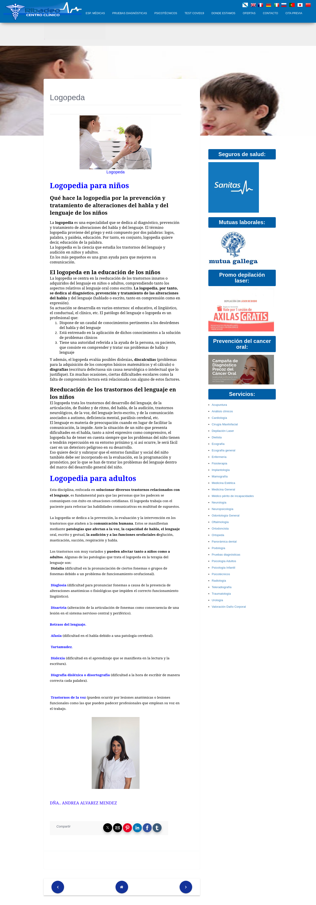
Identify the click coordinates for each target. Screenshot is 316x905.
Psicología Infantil (223, 567)
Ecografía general (223, 450)
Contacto (270, 13)
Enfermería (219, 457)
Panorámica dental (224, 541)
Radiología (219, 580)
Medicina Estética (223, 483)
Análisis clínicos (222, 411)
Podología (218, 548)
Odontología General (225, 515)
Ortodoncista (220, 528)
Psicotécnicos (165, 13)
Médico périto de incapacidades (233, 496)
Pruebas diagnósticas (129, 13)
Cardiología (219, 417)
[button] (107, 827)
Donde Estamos (223, 13)
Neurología (219, 502)
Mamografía (220, 476)
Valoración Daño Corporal (229, 606)
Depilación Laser (223, 431)
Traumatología (221, 593)
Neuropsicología (222, 509)
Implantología (221, 470)
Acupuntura (219, 404)
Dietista (217, 437)
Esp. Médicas (95, 13)
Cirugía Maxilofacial (225, 424)
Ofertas (249, 13)
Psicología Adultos (224, 561)
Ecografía (218, 444)
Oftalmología (220, 522)
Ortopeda (218, 535)
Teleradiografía (221, 587)
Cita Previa (293, 13)
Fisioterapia (219, 463)
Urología (217, 600)
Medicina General (223, 489)
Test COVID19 (194, 13)
